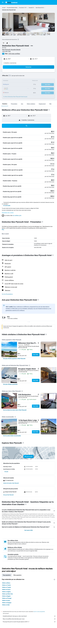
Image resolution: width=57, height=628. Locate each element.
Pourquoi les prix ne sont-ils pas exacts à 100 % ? (29, 622)
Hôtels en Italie (6, 604)
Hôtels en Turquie (6, 587)
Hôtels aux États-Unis (7, 594)
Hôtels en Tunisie (6, 585)
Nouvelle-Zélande (10, 7)
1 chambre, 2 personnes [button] (10, 63)
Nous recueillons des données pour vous (29, 619)
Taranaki (30, 7)
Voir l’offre (35, 354)
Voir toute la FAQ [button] (28, 530)
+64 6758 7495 (6, 51)
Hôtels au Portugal (6, 598)
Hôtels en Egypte (6, 596)
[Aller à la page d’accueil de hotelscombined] (11, 2)
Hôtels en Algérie (6, 591)
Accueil (3, 7)
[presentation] (18, 39)
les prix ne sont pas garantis (39, 611)
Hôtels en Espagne (6, 602)
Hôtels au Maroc (6, 583)
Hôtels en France (6, 589)
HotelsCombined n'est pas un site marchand (29, 616)
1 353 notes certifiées (14, 53)
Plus (3, 229)
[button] (2, 2)
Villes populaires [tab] (17, 575)
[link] (14, 358)
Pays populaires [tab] (7, 575)
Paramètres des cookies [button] (8, 212)
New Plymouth (39, 7)
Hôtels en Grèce (6, 600)
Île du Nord (21, 7)
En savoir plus (6, 205)
